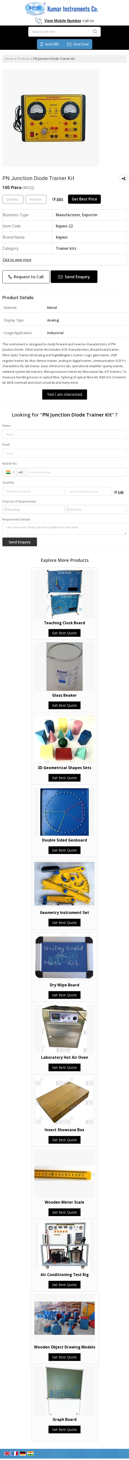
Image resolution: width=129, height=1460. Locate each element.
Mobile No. (9, 463)
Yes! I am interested (64, 394)
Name (6, 426)
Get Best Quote (64, 633)
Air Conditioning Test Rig (65, 1274)
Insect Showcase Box (64, 1129)
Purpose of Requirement (19, 501)
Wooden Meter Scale (64, 1202)
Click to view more (17, 259)
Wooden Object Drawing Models (64, 1347)
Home (9, 59)
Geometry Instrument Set (64, 912)
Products (23, 59)
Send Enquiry (74, 276)
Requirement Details (16, 519)
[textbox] (36, 199)
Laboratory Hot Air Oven (64, 1057)
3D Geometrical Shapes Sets (64, 767)
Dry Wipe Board (64, 985)
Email (6, 445)
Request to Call (25, 276)
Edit (57, 199)
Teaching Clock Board (64, 623)
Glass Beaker (64, 695)
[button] (62, 20)
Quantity (8, 482)
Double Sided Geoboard (64, 840)
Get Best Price (84, 199)
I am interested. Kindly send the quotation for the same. (64, 529)
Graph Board (65, 1419)
